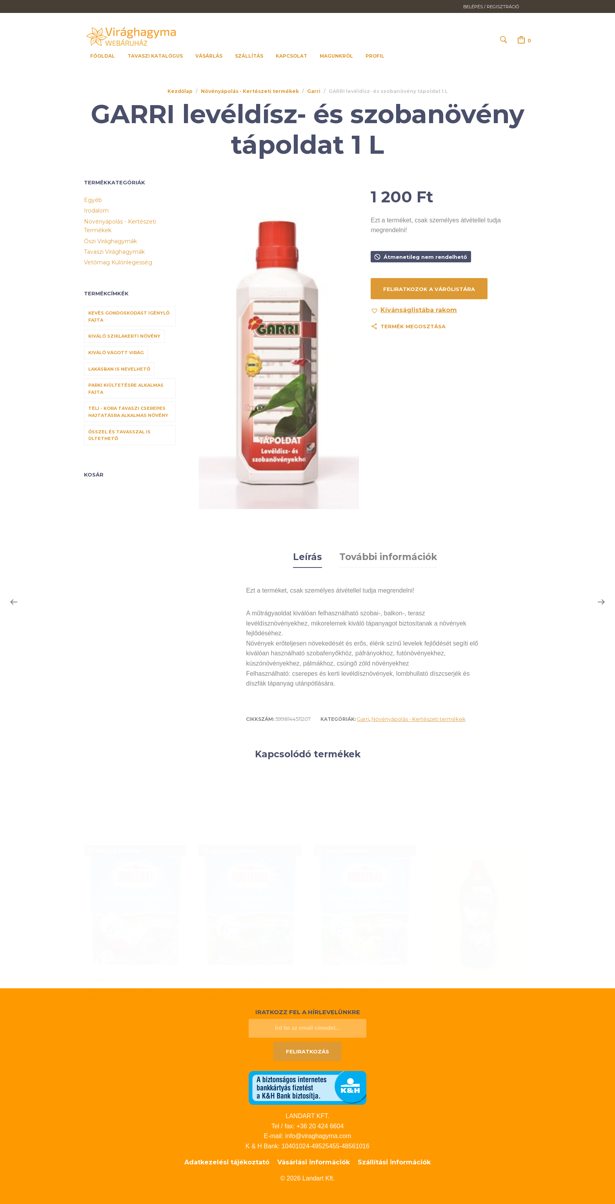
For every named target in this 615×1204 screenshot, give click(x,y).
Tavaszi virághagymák (114, 252)
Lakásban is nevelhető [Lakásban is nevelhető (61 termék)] (119, 369)
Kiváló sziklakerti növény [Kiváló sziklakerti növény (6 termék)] (124, 336)
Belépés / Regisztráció (491, 6)
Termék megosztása (413, 327)
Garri (313, 92)
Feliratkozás (307, 1050)
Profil (375, 56)
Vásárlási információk (313, 1161)
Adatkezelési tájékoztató (226, 1161)
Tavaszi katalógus (155, 56)
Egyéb (93, 200)
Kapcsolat (291, 56)
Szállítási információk (394, 1161)
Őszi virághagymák (110, 241)
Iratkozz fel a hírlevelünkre (307, 1011)
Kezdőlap (180, 92)
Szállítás (249, 56)
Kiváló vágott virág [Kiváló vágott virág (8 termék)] (116, 353)
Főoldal (102, 56)
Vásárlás (208, 56)
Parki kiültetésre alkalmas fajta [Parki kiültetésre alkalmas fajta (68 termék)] (126, 389)
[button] (414, 311)
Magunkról (336, 56)
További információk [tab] (388, 556)
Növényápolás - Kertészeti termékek (250, 92)
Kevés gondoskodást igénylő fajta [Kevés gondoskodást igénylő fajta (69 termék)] (128, 317)
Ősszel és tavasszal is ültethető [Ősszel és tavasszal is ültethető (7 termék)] (119, 435)
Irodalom (96, 211)
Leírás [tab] (307, 556)
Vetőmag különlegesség (118, 262)
